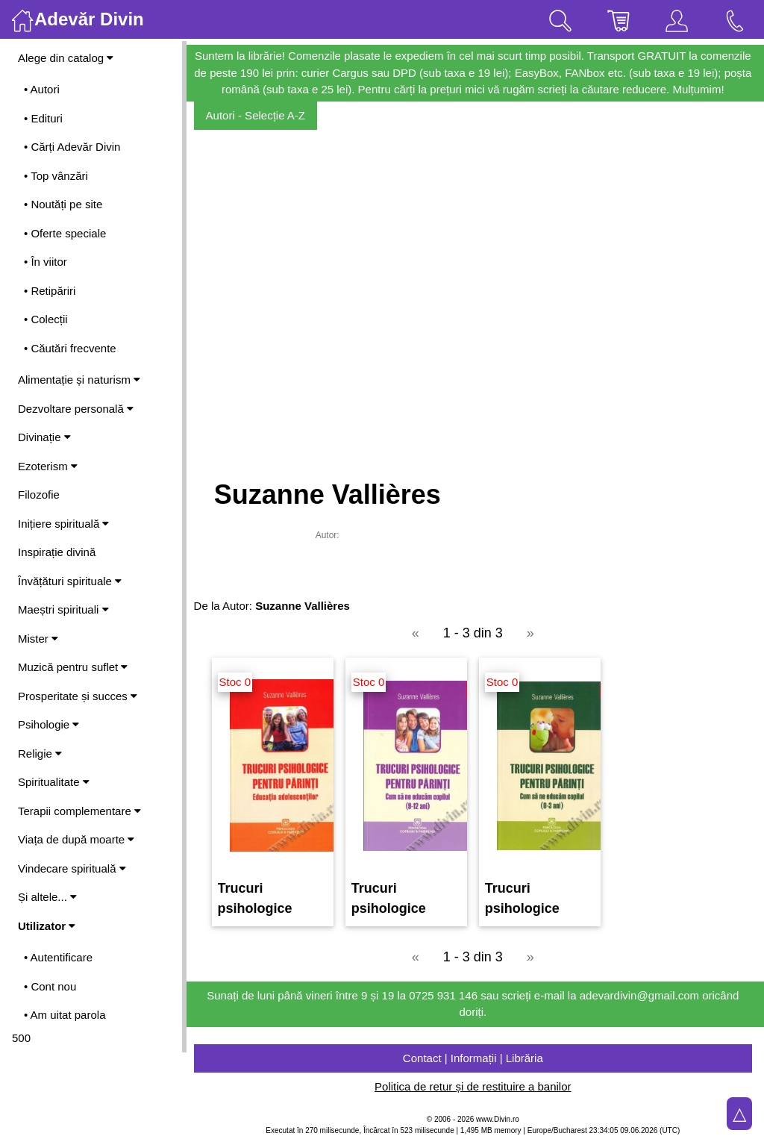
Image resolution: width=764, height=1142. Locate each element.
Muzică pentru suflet (73, 667)
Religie (40, 753)
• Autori (42, 89)
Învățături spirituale (70, 581)
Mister (38, 638)
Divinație (44, 437)
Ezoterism (48, 466)
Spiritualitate (54, 782)
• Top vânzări (56, 175)
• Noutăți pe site (63, 204)
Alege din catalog (65, 58)
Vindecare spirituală (72, 868)
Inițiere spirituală (63, 523)
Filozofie (39, 494)
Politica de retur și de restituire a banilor (475, 1086)
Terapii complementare (79, 811)
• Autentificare (58, 957)
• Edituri (43, 118)
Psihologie (48, 724)
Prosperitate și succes (77, 696)
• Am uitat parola (64, 1014)
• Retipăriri (49, 290)
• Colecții (46, 319)
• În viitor (45, 261)
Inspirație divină (57, 552)
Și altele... (47, 896)
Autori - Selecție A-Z (260, 115)
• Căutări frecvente (70, 348)
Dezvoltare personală (76, 408)
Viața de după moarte (76, 839)
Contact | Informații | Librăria (475, 1058)
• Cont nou (50, 986)
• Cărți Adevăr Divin (72, 146)
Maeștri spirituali (63, 609)
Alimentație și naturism (79, 379)
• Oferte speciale (65, 233)
